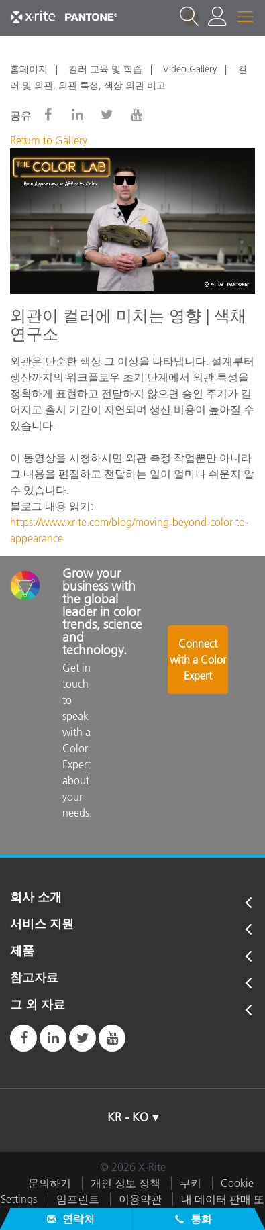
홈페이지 (29, 69)
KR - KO (127, 1117)
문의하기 (49, 1183)
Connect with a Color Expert (198, 659)
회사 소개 (36, 898)
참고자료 (34, 978)
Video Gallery (190, 69)
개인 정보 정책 (125, 1183)
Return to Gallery (48, 140)
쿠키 (190, 1183)
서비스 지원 (42, 924)
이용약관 (140, 1199)
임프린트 (77, 1199)
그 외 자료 (37, 1005)
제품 (22, 951)
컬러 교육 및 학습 (105, 69)
